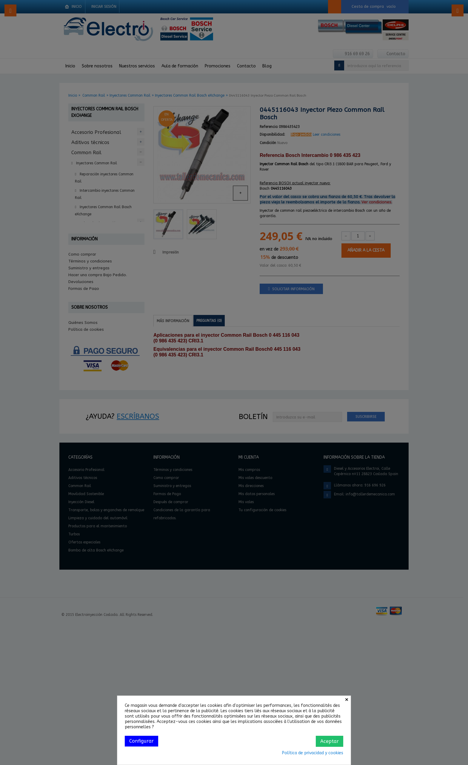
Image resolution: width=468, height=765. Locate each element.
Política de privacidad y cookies (312, 752)
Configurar (141, 741)
